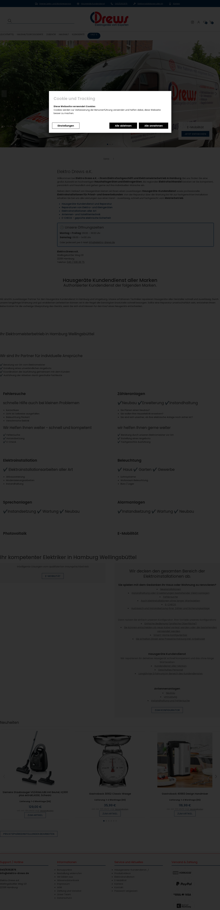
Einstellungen (66, 125)
